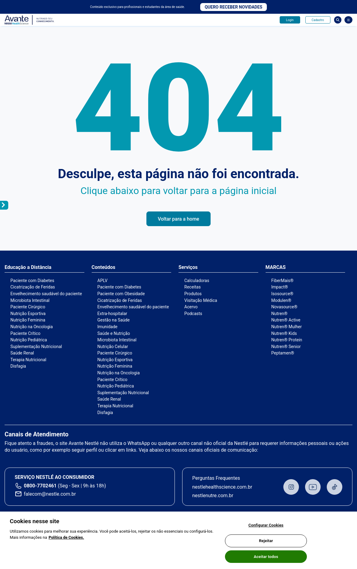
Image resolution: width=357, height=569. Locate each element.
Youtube (313, 487)
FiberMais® (282, 280)
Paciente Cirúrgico (27, 306)
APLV (103, 280)
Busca (337, 20)
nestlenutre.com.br (212, 495)
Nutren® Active (285, 320)
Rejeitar (266, 543)
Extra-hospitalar (112, 313)
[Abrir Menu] (348, 20)
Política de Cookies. (66, 540)
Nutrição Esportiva (28, 313)
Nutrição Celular (113, 346)
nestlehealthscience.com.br (222, 487)
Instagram (291, 487)
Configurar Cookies (266, 528)
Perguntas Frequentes (216, 478)
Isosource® (282, 293)
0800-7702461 (40, 486)
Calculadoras (196, 280)
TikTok (334, 487)
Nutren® (279, 313)
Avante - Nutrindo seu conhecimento (30, 20)
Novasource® (284, 306)
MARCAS (276, 267)
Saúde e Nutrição (114, 333)
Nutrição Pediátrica (28, 339)
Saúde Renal (22, 353)
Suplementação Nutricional (36, 346)
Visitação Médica (200, 300)
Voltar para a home (178, 219)
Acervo (190, 306)
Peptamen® (282, 353)
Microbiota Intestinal (30, 300)
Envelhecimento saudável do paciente (46, 293)
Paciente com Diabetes (32, 280)
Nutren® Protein (286, 339)
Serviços (187, 267)
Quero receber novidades (234, 7)
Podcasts (193, 313)
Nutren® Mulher (286, 326)
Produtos (193, 293)
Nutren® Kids (284, 333)
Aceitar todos (266, 559)
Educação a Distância (28, 267)
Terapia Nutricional (28, 359)
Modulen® (281, 300)
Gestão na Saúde (114, 320)
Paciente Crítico (25, 333)
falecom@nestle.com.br (50, 494)
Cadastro (318, 20)
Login (290, 20)
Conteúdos (104, 267)
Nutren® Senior (286, 346)
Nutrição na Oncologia (31, 326)
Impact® (279, 286)
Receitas (192, 286)
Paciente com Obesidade (121, 293)
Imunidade (108, 326)
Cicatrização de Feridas (32, 286)
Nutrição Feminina (27, 320)
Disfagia (18, 366)
